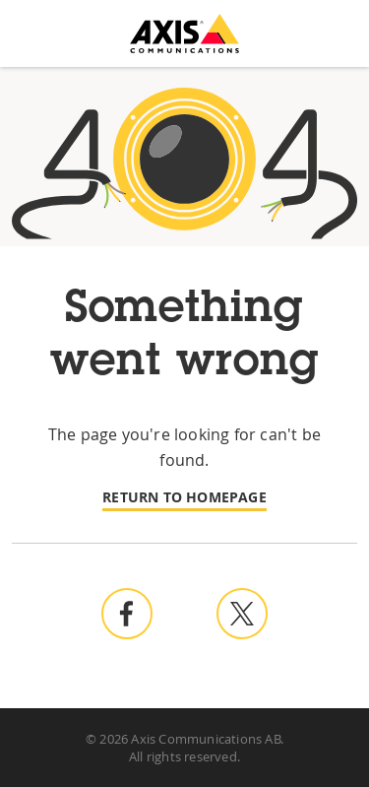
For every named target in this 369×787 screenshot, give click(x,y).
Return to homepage (184, 497)
